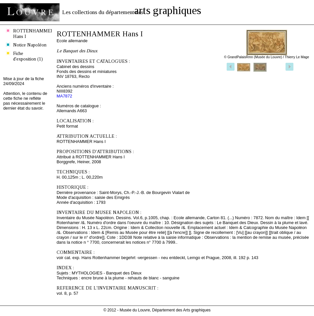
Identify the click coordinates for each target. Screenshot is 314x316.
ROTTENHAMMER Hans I (30, 33)
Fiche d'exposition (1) (28, 56)
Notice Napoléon (29, 44)
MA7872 (64, 96)
